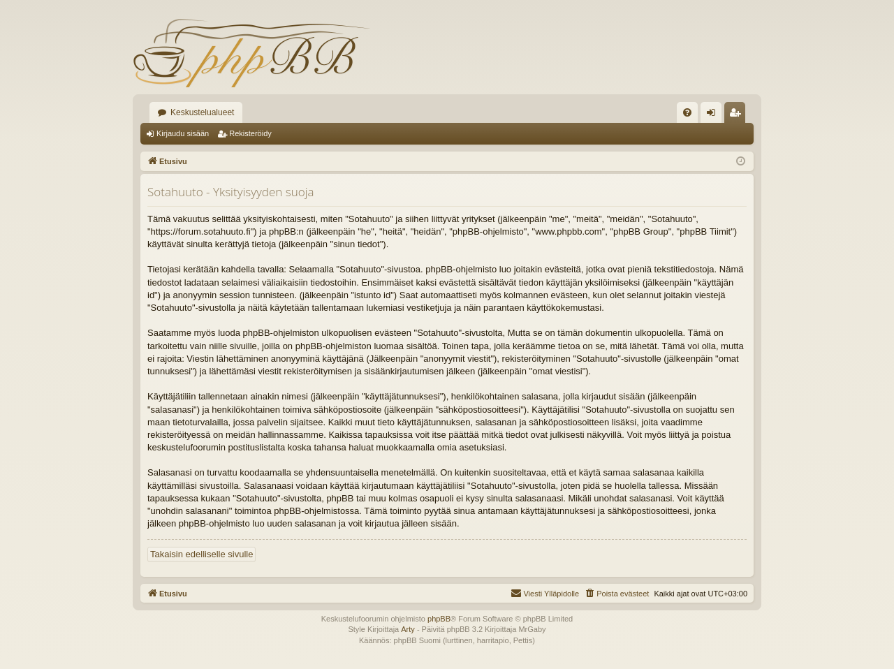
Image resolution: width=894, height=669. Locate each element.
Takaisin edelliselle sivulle (201, 554)
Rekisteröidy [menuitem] (738, 115)
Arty (408, 629)
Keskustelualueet (202, 112)
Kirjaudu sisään (182, 133)
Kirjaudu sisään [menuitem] (714, 115)
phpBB (438, 619)
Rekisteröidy (250, 133)
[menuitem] (687, 112)
